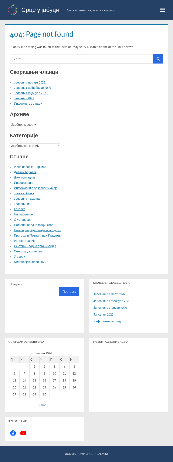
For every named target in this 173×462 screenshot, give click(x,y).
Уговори (19, 256)
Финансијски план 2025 (30, 262)
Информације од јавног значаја (36, 188)
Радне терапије (25, 241)
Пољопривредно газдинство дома (37, 230)
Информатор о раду (28, 103)
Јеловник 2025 (24, 98)
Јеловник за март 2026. (30, 82)
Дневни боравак (25, 172)
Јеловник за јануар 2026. (31, 93)
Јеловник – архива (27, 198)
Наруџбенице (23, 214)
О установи (22, 219)
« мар (42, 405)
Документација (24, 177)
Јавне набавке (24, 193)
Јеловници (21, 204)
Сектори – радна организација (35, 246)
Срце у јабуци (40, 9)
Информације (23, 183)
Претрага (16, 284)
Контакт (19, 209)
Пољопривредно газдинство (33, 225)
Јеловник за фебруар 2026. (33, 88)
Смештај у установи (28, 251)
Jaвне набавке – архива (30, 167)
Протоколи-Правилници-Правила (37, 235)
